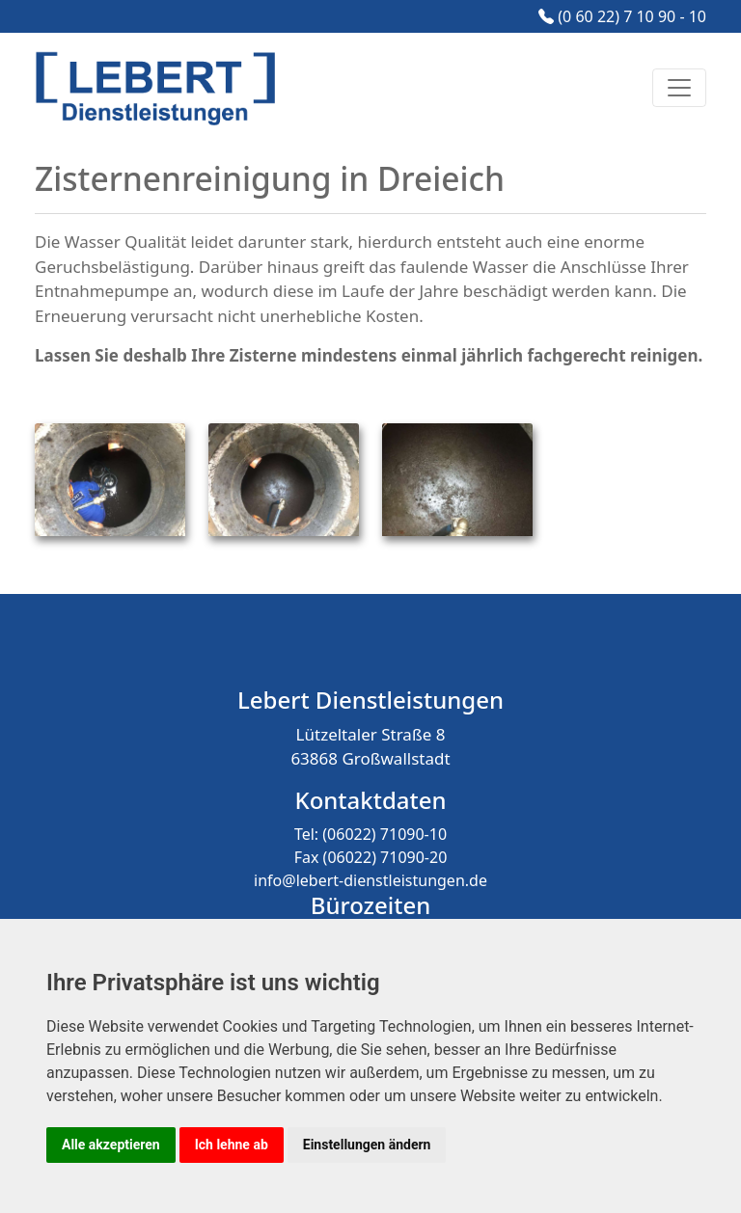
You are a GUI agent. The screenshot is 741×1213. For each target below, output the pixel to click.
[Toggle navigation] (679, 87)
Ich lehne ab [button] (231, 1144)
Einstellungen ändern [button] (367, 1144)
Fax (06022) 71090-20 (371, 857)
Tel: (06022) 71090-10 (370, 834)
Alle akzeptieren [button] (111, 1144)
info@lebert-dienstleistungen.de (370, 880)
